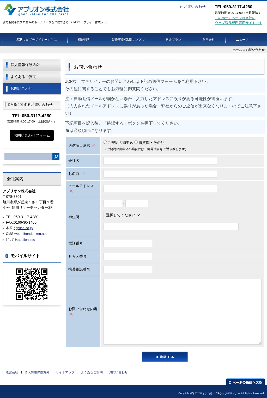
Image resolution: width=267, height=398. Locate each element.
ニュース (242, 39)
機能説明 (84, 39)
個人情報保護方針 (25, 65)
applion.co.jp (23, 228)
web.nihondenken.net (30, 234)
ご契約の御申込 (119, 142)
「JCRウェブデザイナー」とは (35, 39)
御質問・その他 (149, 142)
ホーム (237, 50)
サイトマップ (65, 372)
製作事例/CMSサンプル (128, 39)
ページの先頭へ (245, 381)
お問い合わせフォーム (32, 135)
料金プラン (173, 39)
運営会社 (208, 39)
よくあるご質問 (23, 77)
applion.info (26, 240)
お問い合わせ (195, 6)
